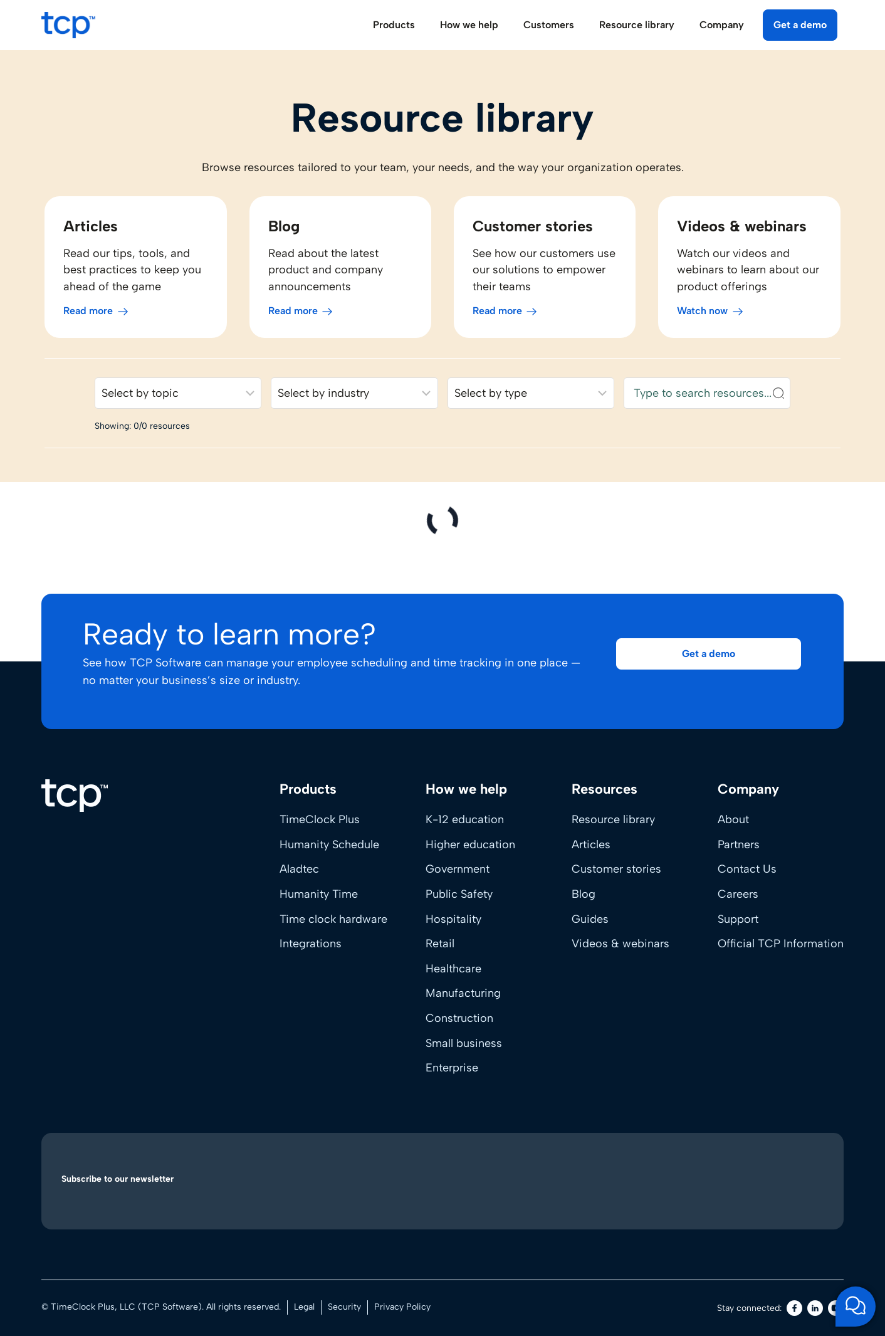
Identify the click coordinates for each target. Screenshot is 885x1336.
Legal (304, 1307)
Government (458, 869)
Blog (583, 894)
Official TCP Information (781, 943)
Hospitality (453, 919)
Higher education (470, 844)
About (733, 819)
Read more (85, 315)
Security (344, 1307)
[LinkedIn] (815, 1308)
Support (738, 919)
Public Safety (459, 894)
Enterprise (452, 1068)
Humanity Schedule (329, 844)
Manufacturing (463, 993)
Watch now (704, 315)
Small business (464, 1043)
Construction (459, 1018)
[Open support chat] (855, 1306)
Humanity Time (319, 894)
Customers (548, 25)
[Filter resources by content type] (532, 397)
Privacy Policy (402, 1307)
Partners (739, 844)
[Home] (74, 795)
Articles (591, 844)
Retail (440, 943)
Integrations (311, 943)
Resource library (613, 819)
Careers (738, 894)
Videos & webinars (620, 943)
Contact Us (747, 869)
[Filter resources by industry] (354, 397)
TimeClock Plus (320, 819)
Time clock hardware (333, 919)
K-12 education (465, 819)
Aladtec (299, 869)
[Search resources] (709, 397)
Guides (590, 919)
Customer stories (616, 869)
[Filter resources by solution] (176, 397)
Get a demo (800, 25)
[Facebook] (794, 1308)
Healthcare (453, 969)
